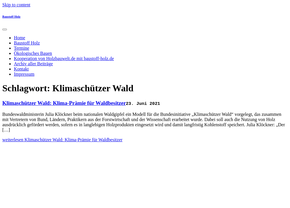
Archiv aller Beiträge (33, 63)
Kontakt (21, 68)
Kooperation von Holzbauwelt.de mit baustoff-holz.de (64, 58)
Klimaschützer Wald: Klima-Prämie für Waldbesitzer (64, 103)
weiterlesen (62, 139)
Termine (21, 48)
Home (19, 37)
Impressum (24, 74)
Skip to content (16, 4)
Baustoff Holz (11, 16)
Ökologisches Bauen (33, 53)
